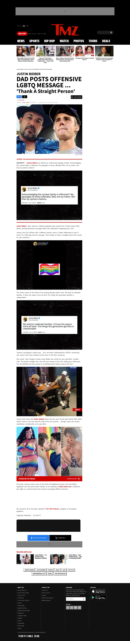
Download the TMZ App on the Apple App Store (98, 591)
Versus (50, 570)
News (21, 41)
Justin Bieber (40, 570)
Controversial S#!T (38, 573)
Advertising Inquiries (47, 598)
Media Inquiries (46, 600)
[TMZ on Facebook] (18, 26)
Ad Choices (21, 598)
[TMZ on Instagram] (27, 26)
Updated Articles (22, 608)
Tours (93, 41)
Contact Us (45, 590)
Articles (20, 603)
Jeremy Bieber (29, 570)
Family (57, 570)
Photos (78, 41)
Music (50, 573)
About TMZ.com (22, 590)
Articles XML (21, 605)
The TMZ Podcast (60, 573)
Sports (34, 41)
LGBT (63, 570)
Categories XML (22, 615)
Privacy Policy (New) (23, 593)
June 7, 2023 (25, 102)
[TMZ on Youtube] (24, 26)
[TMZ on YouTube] (75, 607)
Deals (106, 41)
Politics (71, 570)
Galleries (20, 618)
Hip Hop (49, 41)
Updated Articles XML (24, 610)
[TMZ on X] (21, 26)
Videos (19, 628)
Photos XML (21, 626)
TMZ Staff (21, 100)
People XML (21, 623)
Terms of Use (21, 595)
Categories (21, 613)
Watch (64, 41)
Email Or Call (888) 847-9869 (37, 33)
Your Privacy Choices (23, 600)
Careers (44, 595)
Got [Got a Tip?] (22, 34)
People (19, 620)
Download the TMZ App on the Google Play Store (98, 597)
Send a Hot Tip (46, 593)
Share (38, 538)
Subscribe (84, 599)
